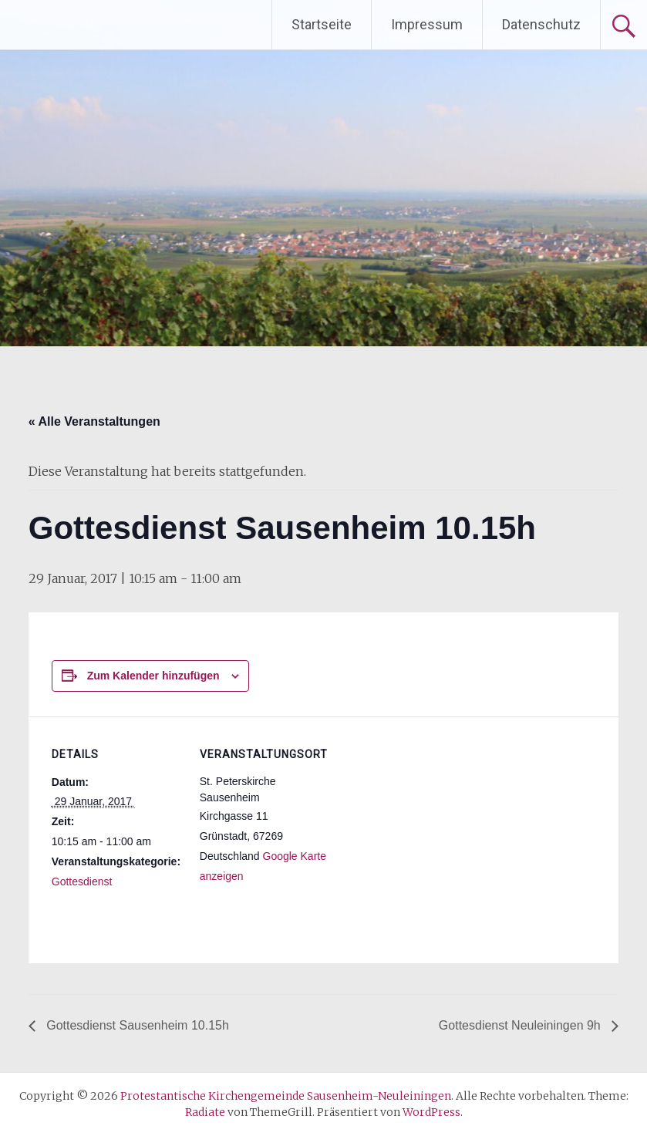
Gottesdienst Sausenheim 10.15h (136, 1025)
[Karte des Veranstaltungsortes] (429, 823)
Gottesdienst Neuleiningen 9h (521, 1025)
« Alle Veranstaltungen (94, 421)
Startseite (321, 24)
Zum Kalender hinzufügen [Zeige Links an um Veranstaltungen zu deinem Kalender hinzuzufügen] (153, 675)
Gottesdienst (82, 881)
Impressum (427, 24)
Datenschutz (541, 24)
